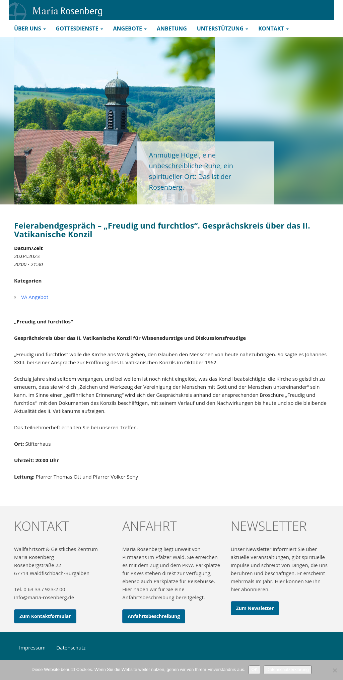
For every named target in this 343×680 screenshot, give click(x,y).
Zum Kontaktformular (45, 616)
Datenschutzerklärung (287, 669)
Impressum (32, 647)
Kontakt (273, 28)
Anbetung (172, 28)
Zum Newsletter (255, 608)
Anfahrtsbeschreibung (154, 616)
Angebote (130, 28)
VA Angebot (34, 297)
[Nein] (334, 670)
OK (254, 669)
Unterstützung (222, 28)
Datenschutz (70, 647)
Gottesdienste (79, 28)
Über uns (30, 28)
